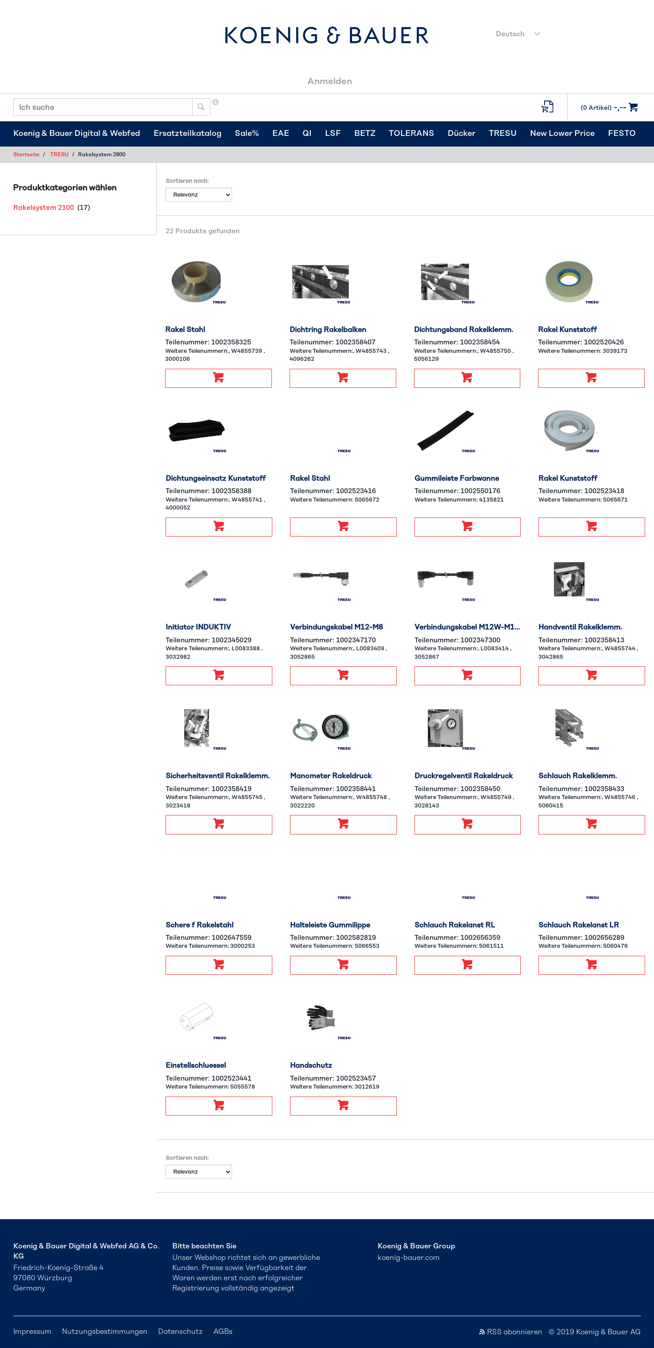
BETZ (364, 134)
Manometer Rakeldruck (331, 776)
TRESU (503, 134)
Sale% (247, 134)
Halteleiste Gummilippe (330, 925)
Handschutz (311, 1065)
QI (307, 134)
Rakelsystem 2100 (43, 208)
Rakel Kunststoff (567, 329)
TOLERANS (411, 134)
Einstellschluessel (196, 1065)
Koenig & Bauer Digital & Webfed (76, 134)
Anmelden (329, 81)
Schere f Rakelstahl (199, 925)
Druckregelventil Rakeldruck (463, 776)
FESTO (622, 134)
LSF (333, 134)
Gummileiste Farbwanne (456, 478)
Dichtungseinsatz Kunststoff (216, 478)
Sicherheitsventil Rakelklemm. (218, 776)
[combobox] (566, 35)
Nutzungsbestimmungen (104, 1331)
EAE (280, 134)
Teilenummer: (208, 342)
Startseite (26, 154)
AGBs (222, 1331)
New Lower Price (562, 134)
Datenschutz (180, 1331)
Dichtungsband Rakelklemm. (463, 329)
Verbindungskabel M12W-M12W (467, 627)
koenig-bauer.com (409, 1257)
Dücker (462, 134)
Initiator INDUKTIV (198, 627)
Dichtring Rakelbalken (328, 329)
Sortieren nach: (187, 181)
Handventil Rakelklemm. (580, 627)
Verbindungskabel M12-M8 (336, 627)
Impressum (32, 1331)
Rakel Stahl (185, 329)
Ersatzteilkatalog (187, 134)
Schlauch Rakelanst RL (454, 925)
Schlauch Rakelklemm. (577, 776)
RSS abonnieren (510, 1332)
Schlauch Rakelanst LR (578, 925)
